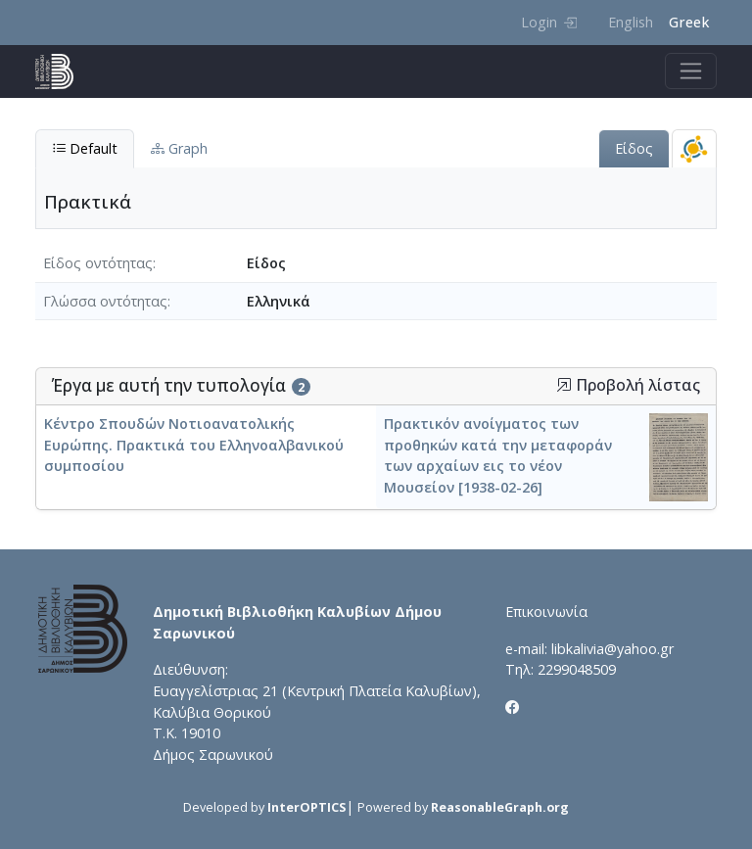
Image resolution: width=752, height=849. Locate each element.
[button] (564, 385)
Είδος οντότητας (98, 263)
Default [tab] (85, 148)
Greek (689, 22)
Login (549, 22)
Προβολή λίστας (628, 385)
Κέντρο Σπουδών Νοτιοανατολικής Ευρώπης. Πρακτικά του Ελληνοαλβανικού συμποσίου (194, 444)
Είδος (634, 148)
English (630, 22)
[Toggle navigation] (691, 71)
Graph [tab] (179, 148)
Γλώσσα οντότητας (105, 301)
